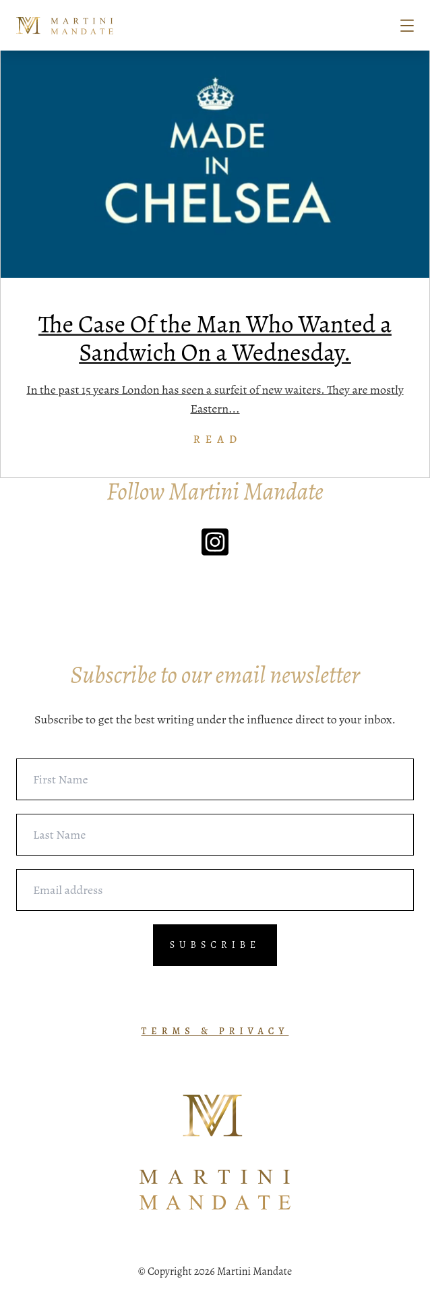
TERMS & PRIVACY (215, 1031)
